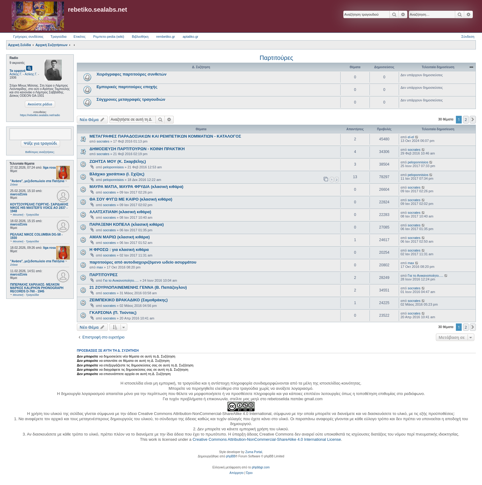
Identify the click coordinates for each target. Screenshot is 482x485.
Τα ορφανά (18, 70)
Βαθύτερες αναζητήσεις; (39, 152)
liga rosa (49, 167)
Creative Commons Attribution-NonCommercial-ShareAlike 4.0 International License (266, 439)
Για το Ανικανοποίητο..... (121, 280)
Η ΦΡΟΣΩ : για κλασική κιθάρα (119, 249)
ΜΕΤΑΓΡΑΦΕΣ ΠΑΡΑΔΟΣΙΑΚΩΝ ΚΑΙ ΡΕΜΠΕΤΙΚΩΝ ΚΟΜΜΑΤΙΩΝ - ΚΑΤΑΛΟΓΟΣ (165, 136)
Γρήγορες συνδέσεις (28, 36)
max (100, 267)
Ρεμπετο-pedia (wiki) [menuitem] (108, 36)
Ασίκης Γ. (16, 74)
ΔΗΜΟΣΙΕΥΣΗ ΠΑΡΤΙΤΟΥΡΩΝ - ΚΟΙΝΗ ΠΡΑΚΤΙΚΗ (137, 149)
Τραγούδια (58, 36)
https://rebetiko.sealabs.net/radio (40, 115)
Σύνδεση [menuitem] (467, 36)
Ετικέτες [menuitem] (79, 36)
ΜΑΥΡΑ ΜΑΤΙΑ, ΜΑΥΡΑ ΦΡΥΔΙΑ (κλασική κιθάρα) (136, 186)
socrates (103, 141)
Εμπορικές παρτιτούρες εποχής (127, 86)
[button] (473, 119)
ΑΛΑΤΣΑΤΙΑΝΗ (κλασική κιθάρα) (120, 211)
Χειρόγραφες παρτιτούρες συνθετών (132, 74)
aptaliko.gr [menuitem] (190, 36)
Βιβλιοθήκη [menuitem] (140, 36)
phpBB (230, 456)
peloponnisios (113, 167)
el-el (411, 137)
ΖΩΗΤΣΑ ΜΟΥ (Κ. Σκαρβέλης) (117, 161)
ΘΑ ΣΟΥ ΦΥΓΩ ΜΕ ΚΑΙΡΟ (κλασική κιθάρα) (130, 199)
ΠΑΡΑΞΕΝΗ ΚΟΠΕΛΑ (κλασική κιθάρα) (126, 224)
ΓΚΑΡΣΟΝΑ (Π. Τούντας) (112, 312)
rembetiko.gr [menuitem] (165, 36)
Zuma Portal (253, 452)
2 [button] (466, 119)
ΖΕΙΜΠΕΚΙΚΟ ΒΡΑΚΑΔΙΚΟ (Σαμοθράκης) (128, 300)
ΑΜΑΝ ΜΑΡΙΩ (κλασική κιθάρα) (119, 237)
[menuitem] (236, 473)
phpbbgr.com (261, 467)
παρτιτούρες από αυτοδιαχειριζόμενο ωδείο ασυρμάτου (142, 262)
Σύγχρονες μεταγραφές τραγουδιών (131, 99)
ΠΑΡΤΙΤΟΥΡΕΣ (103, 274)
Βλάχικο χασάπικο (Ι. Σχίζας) (116, 174)
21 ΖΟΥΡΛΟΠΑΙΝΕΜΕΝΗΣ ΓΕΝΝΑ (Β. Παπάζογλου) (138, 287)
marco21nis (18, 194)
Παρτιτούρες (276, 57)
